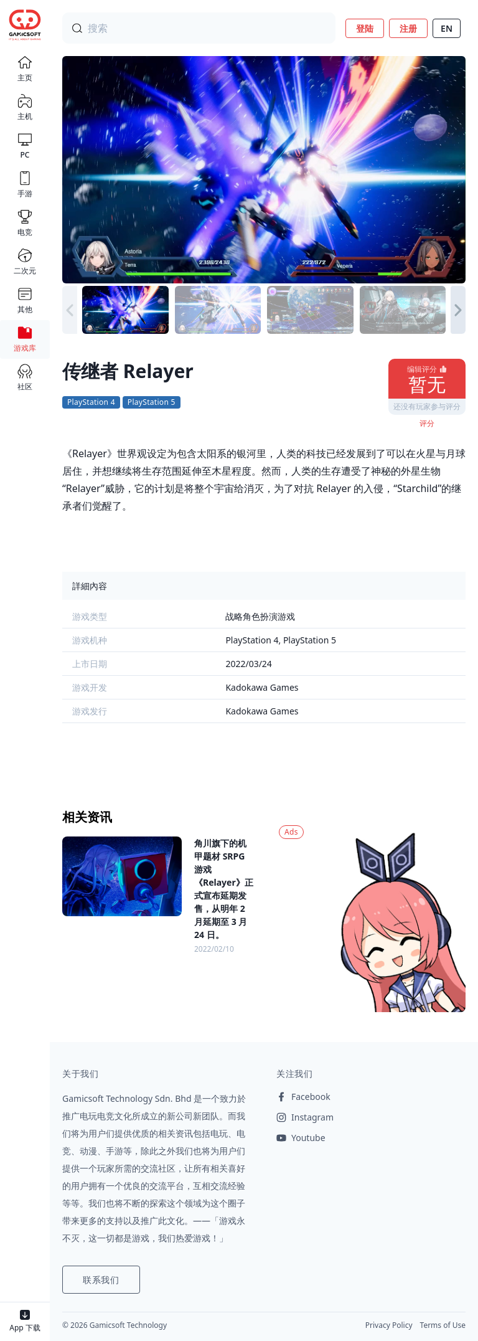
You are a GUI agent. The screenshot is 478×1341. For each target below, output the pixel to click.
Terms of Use (443, 1325)
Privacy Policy (389, 1325)
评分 (426, 423)
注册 (408, 28)
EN (446, 28)
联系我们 (101, 1280)
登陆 (364, 28)
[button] (458, 310)
